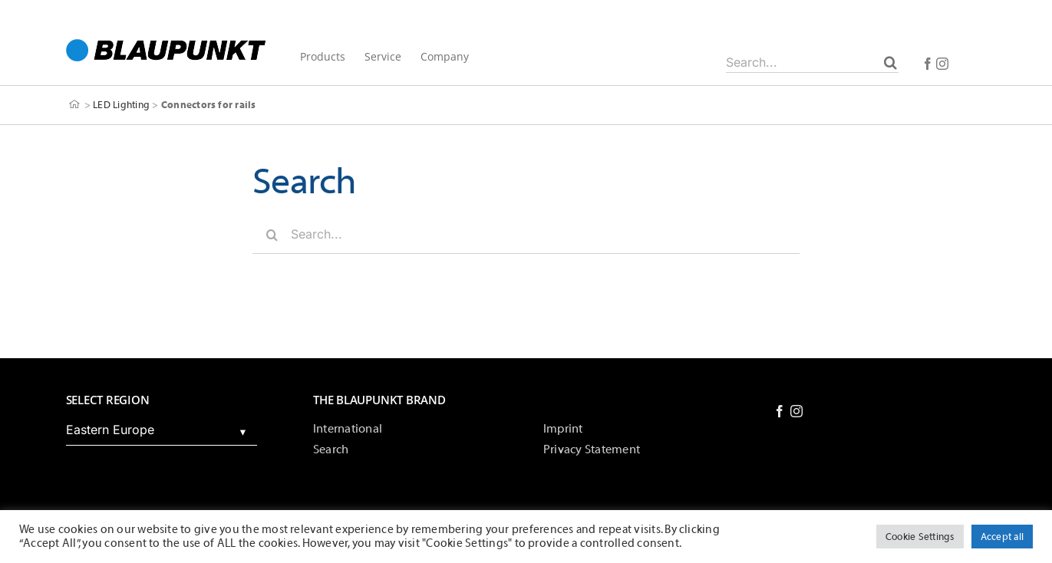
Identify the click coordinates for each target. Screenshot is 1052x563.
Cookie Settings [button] (920, 536)
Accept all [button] (1002, 536)
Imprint (563, 429)
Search (330, 449)
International (347, 429)
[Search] (890, 62)
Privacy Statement (591, 449)
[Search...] (812, 62)
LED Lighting (121, 104)
